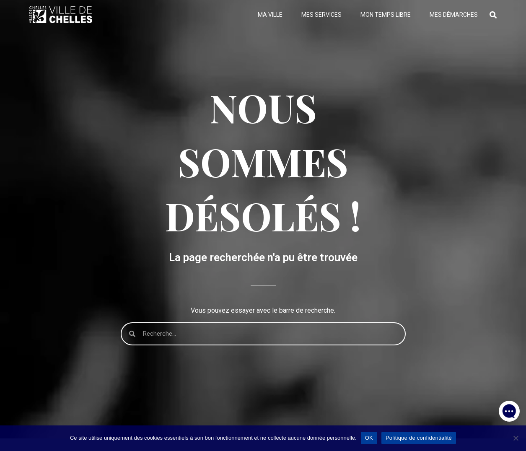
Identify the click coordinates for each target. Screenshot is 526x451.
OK (369, 438)
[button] (509, 409)
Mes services (321, 14)
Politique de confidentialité (419, 438)
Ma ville (270, 14)
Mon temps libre (385, 14)
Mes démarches (454, 14)
